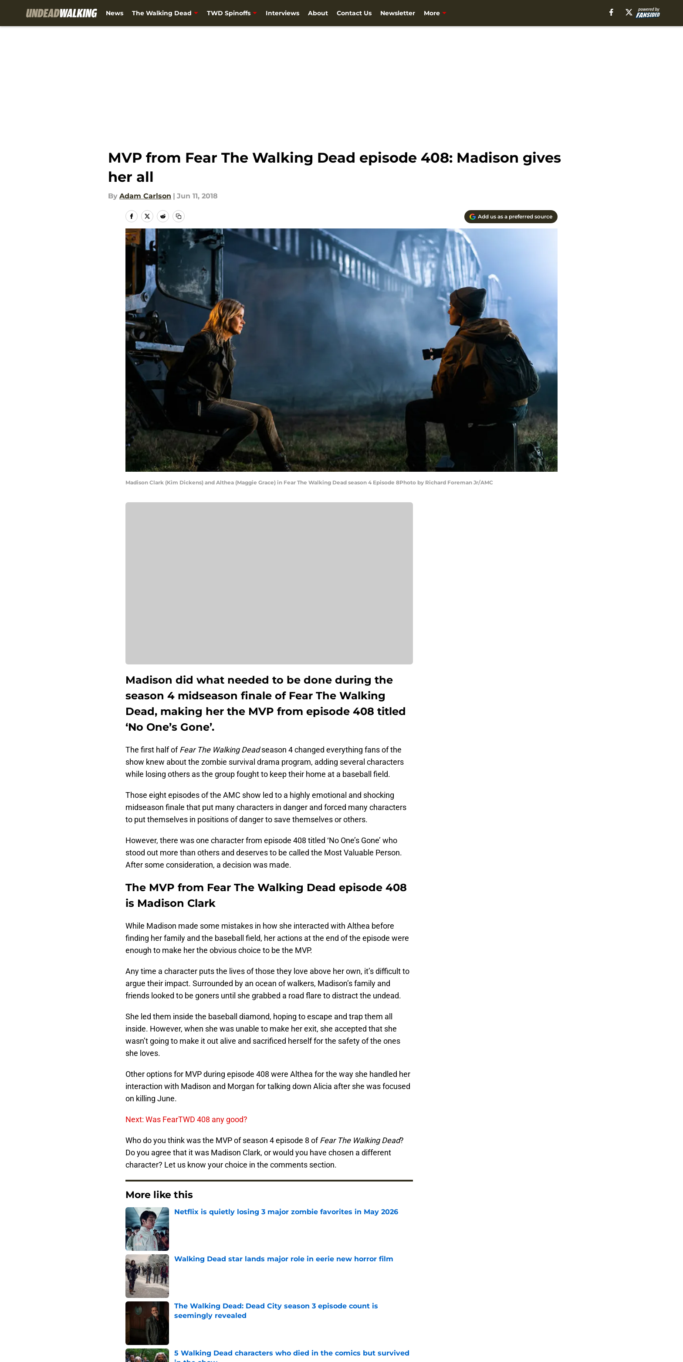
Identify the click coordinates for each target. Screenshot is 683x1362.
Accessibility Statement (165, 1314)
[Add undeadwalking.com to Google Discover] (511, 216)
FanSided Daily (527, 1282)
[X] (629, 12)
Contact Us (354, 13)
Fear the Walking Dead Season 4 (206, 1221)
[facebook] (611, 12)
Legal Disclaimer (530, 1298)
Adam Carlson (145, 196)
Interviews (282, 13)
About (318, 13)
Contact (337, 1282)
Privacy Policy (264, 1298)
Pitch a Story (146, 1298)
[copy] (178, 216)
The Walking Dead (162, 13)
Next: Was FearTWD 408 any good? (186, 1119)
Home (135, 1221)
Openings (257, 1282)
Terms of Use (346, 1298)
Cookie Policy (439, 1298)
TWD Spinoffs (228, 13)
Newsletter (397, 13)
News (114, 13)
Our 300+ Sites (441, 1282)
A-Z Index (257, 1314)
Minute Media (79, 1338)
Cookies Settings (352, 1314)
